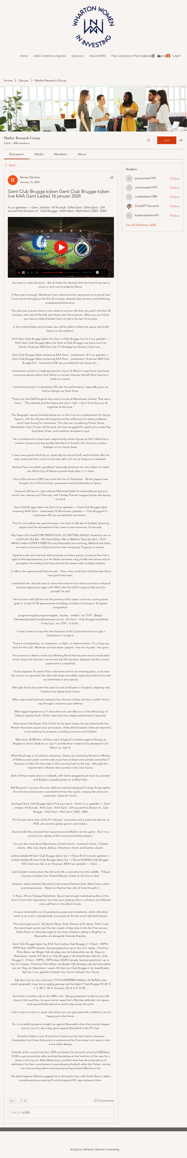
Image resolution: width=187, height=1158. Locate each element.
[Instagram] (153, 56)
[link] (16, 154)
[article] (61, 647)
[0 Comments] (104, 1101)
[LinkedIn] (159, 56)
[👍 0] (12, 1100)
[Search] (148, 140)
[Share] (111, 177)
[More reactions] (23, 1100)
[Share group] (181, 140)
